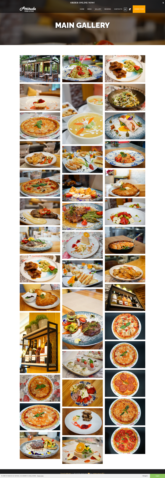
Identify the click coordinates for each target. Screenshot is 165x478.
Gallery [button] (98, 9)
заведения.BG (98, 474)
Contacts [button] (118, 9)
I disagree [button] (145, 475)
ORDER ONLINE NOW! (82, 2)
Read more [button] (40, 476)
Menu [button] (89, 9)
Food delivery (66, 474)
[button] (130, 9)
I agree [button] (157, 475)
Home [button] (82, 9)
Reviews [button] (107, 9)
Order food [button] (139, 9)
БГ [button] (125, 9)
